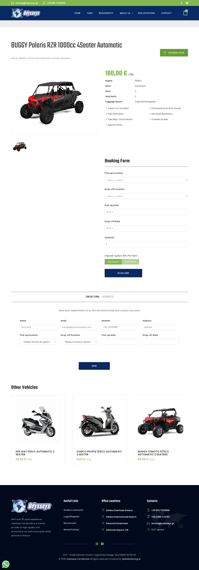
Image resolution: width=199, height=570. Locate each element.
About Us (125, 13)
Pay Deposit (113, 262)
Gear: (108, 85)
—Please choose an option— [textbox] (37, 341)
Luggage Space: (114, 101)
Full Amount (130, 262)
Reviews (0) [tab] (108, 297)
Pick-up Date (112, 205)
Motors (22, 58)
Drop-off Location (114, 189)
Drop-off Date (112, 221)
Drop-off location (79, 339)
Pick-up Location (114, 173)
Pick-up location (38, 339)
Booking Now (174, 52)
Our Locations (146, 13)
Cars (89, 13)
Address (161, 324)
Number (120, 324)
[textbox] (147, 180)
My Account (70, 523)
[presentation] (100, 353)
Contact (166, 13)
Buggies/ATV (106, 13)
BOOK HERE (123, 273)
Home (77, 13)
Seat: (108, 91)
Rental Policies (71, 529)
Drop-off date (161, 339)
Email (79, 324)
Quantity (109, 237)
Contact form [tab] (92, 297)
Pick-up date (120, 339)
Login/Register (71, 516)
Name (38, 324)
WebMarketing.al (131, 559)
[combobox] (146, 180)
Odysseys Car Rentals (78, 559)
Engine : (109, 80)
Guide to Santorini (73, 510)
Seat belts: (111, 96)
